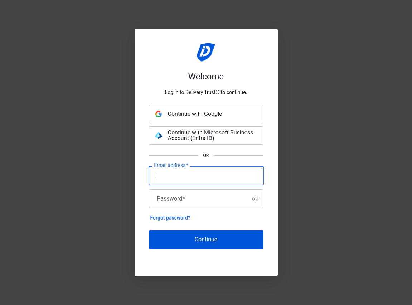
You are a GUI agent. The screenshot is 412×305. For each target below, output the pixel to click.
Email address (171, 165)
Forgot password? (170, 218)
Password (171, 199)
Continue (206, 239)
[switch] (255, 199)
